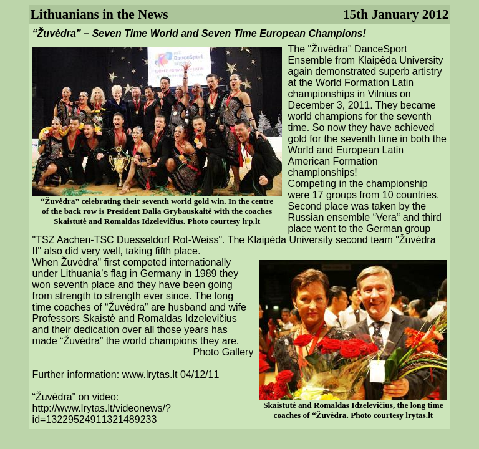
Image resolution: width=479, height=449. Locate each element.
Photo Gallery (223, 352)
